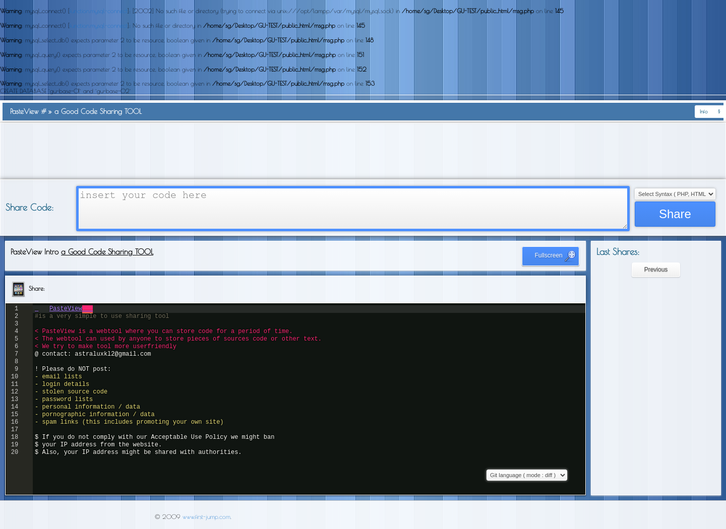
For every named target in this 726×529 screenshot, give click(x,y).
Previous (656, 269)
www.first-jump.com (206, 516)
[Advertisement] (363, 151)
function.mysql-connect (99, 10)
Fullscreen (555, 256)
